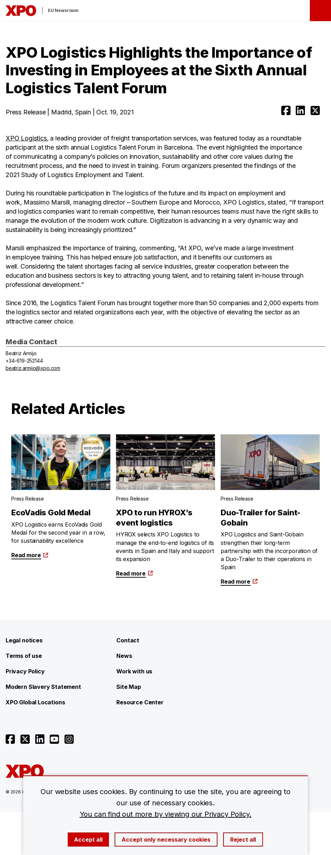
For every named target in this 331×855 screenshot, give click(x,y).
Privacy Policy (25, 671)
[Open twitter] (315, 110)
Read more (29, 555)
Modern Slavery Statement (43, 686)
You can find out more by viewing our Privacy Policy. (166, 814)
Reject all (243, 839)
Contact (127, 640)
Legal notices (24, 640)
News (124, 655)
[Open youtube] (54, 739)
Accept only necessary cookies (166, 839)
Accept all (88, 839)
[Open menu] (320, 10)
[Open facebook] (285, 110)
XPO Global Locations (35, 702)
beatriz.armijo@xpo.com (33, 368)
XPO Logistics (26, 138)
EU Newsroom (63, 10)
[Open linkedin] (300, 110)
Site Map (128, 686)
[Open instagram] (69, 739)
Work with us (134, 671)
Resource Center (139, 702)
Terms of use (24, 655)
